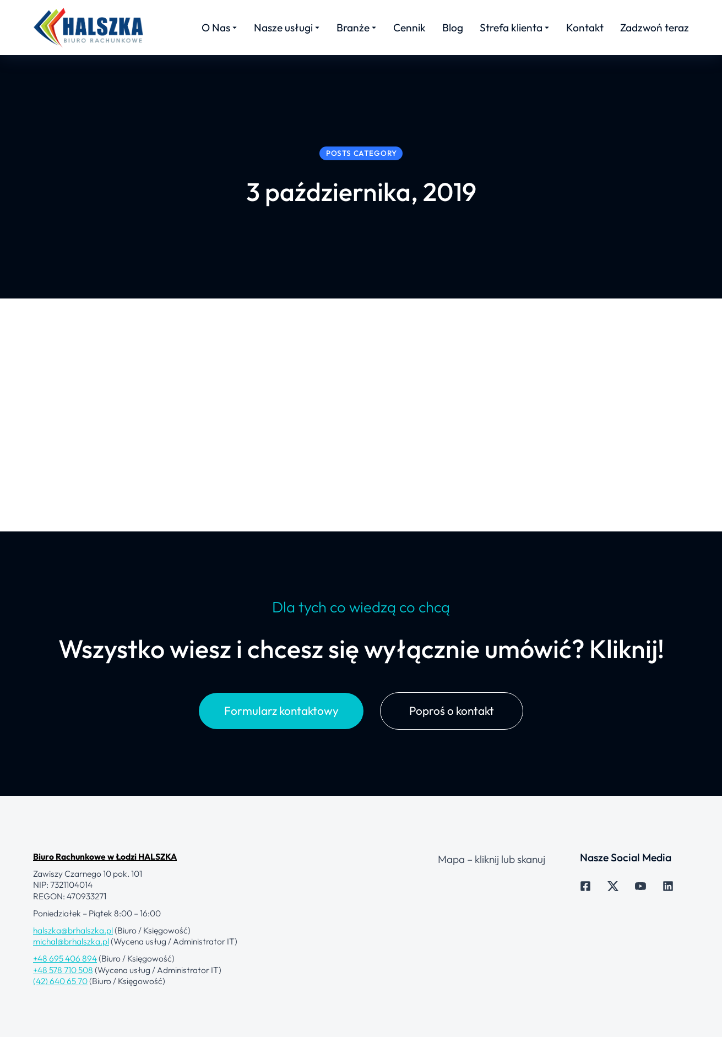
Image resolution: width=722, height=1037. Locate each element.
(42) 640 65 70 (60, 1024)
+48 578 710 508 (63, 1013)
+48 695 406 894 (65, 1002)
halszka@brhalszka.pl (73, 974)
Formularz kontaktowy (281, 754)
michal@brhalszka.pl (71, 985)
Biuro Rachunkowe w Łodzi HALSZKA (105, 900)
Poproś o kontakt (451, 754)
